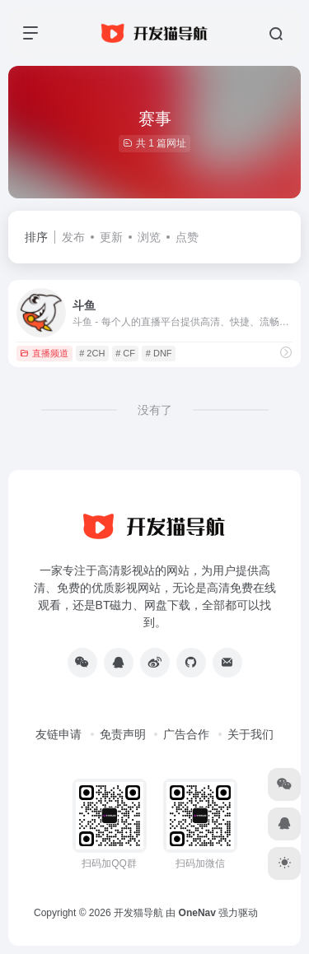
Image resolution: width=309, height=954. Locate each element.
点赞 (187, 237)
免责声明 (123, 734)
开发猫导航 (138, 913)
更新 (111, 237)
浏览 (149, 237)
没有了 (155, 410)
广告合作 (186, 734)
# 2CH (92, 353)
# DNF (159, 353)
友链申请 (58, 734)
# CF (125, 353)
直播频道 (44, 353)
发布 (73, 237)
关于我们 (250, 734)
